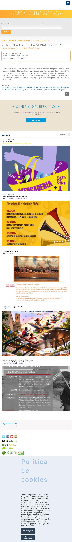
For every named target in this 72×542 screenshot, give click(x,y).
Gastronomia (26, 143)
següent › (69, 134)
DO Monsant (21, 87)
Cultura (18, 143)
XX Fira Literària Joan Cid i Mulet (14, 307)
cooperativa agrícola (8, 87)
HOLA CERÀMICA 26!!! (10, 252)
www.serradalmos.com (9, 48)
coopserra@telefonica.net (31, 48)
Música (11, 198)
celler (58, 87)
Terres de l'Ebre (15, 90)
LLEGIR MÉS (36, 120)
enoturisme (30, 87)
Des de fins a (18, 305)
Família (12, 143)
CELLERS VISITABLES (41, 40)
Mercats (6, 143)
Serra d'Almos (40, 87)
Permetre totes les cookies (28, 531)
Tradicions (18, 198)
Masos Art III (7, 141)
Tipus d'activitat (5, 23)
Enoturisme (13, 364)
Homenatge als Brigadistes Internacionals (17, 362)
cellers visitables (51, 90)
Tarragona (61, 90)
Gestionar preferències (28, 538)
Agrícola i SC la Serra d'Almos (32, 90)
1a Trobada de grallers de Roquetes (15, 196)
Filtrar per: (43, 23)
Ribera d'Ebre (51, 87)
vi (43, 90)
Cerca (5, 32)
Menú (68, 3)
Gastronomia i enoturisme (15, 40)
